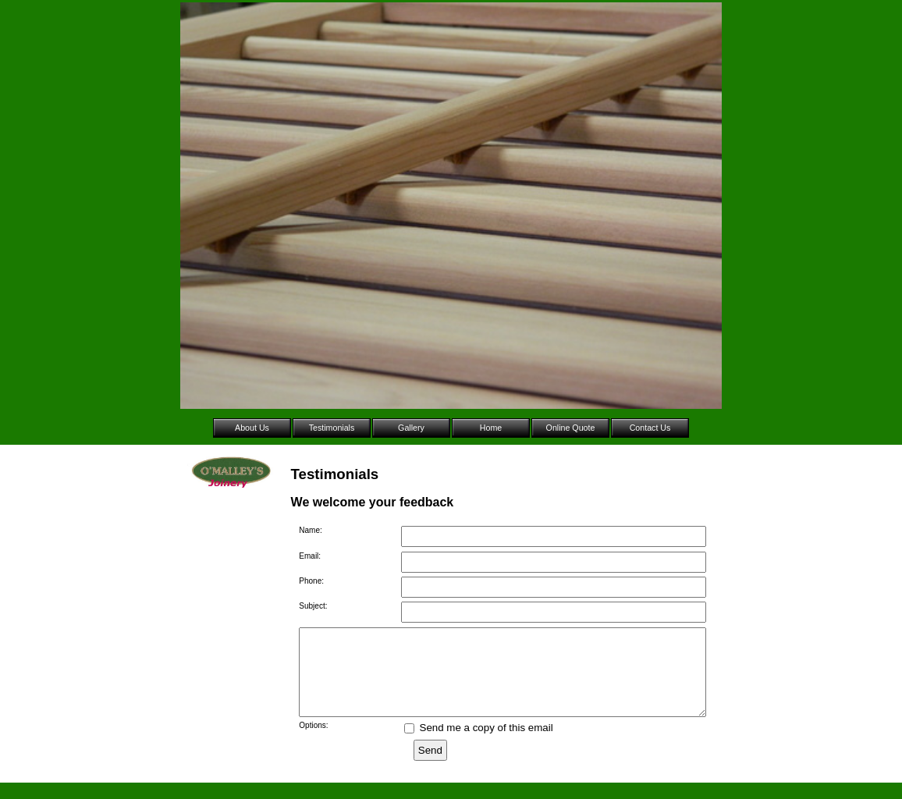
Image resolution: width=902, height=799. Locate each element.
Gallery (411, 427)
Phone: (311, 581)
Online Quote (570, 427)
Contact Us (650, 427)
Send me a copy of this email (478, 744)
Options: (313, 741)
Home (491, 427)
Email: (310, 556)
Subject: (313, 606)
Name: (310, 530)
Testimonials (332, 427)
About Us (252, 427)
